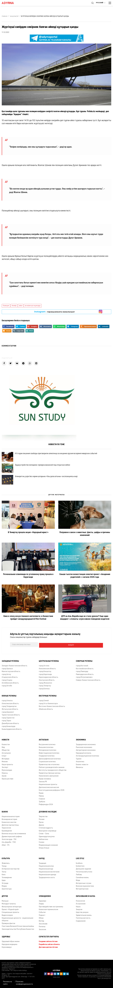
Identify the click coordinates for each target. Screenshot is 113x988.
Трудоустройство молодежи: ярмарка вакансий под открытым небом (44, 468)
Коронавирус (7, 953)
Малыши (5, 906)
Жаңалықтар (14, 16)
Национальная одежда (47, 880)
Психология (80, 906)
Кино (3, 880)
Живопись (6, 869)
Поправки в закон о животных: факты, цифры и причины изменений (84, 539)
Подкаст (42, 921)
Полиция (6, 306)
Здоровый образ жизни (10, 947)
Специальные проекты (10, 918)
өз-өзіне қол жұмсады (32, 306)
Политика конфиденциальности (24, 983)
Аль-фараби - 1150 (9, 848)
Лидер (41, 909)
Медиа (4, 891)
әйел (20, 306)
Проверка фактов (8, 929)
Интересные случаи (83, 889)
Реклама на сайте (7, 983)
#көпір (14, 306)
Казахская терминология (48, 915)
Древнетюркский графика (12, 842)
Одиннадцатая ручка (47, 842)
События (42, 918)
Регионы (42, 932)
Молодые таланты (9, 909)
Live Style (80, 864)
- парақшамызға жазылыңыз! (54, 311)
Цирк (4, 886)
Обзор (41, 923)
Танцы (4, 871)
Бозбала (79, 869)
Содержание (81, 926)
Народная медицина (9, 950)
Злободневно (45, 902)
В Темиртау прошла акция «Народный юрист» (28, 538)
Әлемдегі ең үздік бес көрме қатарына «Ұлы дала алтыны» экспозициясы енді (48, 481)
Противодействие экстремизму (51, 912)
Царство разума (82, 918)
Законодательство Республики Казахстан (18, 935)
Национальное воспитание (49, 877)
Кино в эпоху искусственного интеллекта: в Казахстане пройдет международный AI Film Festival (28, 623)
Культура (6, 864)
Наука (78, 912)
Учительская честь (83, 923)
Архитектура (7, 894)
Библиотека (43, 845)
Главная (4, 16)
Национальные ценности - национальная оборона (17, 925)
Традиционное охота (47, 883)
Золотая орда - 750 (9, 845)
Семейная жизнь (82, 883)
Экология (42, 935)
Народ (42, 864)
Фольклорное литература (11, 912)
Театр (4, 877)
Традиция (42, 869)
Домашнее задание (83, 874)
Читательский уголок (84, 877)
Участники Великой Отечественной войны (18, 932)
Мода (78, 886)
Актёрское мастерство (10, 874)
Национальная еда (46, 874)
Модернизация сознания (48, 850)
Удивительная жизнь (84, 921)
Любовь (79, 880)
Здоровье (42, 906)
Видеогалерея (7, 921)
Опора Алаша (44, 853)
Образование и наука (85, 902)
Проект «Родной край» (10, 915)
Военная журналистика (85, 891)
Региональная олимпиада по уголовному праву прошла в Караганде (28, 581)
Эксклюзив (43, 929)
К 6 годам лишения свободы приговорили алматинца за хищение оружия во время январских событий (58, 454)
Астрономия (80, 909)
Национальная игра (46, 871)
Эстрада (5, 889)
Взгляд (41, 926)
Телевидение (7, 883)
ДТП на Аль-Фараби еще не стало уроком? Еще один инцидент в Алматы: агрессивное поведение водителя (84, 623)
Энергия (79, 915)
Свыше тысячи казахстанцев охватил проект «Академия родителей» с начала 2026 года (84, 581)
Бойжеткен (80, 871)
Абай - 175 (5, 850)
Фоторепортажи (82, 894)
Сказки (41, 848)
